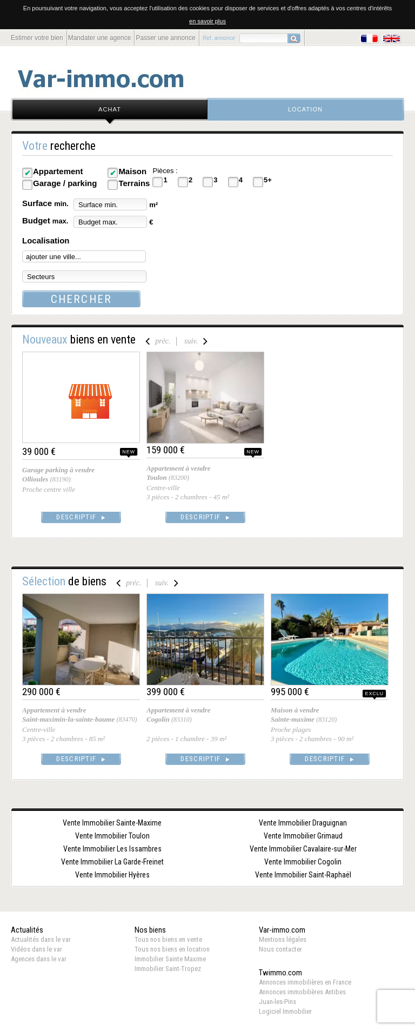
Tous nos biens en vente (168, 939)
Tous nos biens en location (172, 949)
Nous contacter (280, 949)
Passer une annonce (165, 38)
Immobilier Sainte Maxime (170, 959)
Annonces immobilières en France (305, 982)
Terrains (134, 183)
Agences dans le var (38, 959)
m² (153, 205)
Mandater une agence (99, 38)
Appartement (58, 171)
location (305, 109)
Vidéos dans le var (36, 949)
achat (109, 109)
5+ (268, 180)
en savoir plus (207, 21)
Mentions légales (282, 939)
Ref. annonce (219, 38)
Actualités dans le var (41, 939)
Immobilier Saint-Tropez (168, 969)
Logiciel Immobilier (285, 1011)
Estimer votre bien (37, 38)
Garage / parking (65, 183)
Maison (132, 171)
